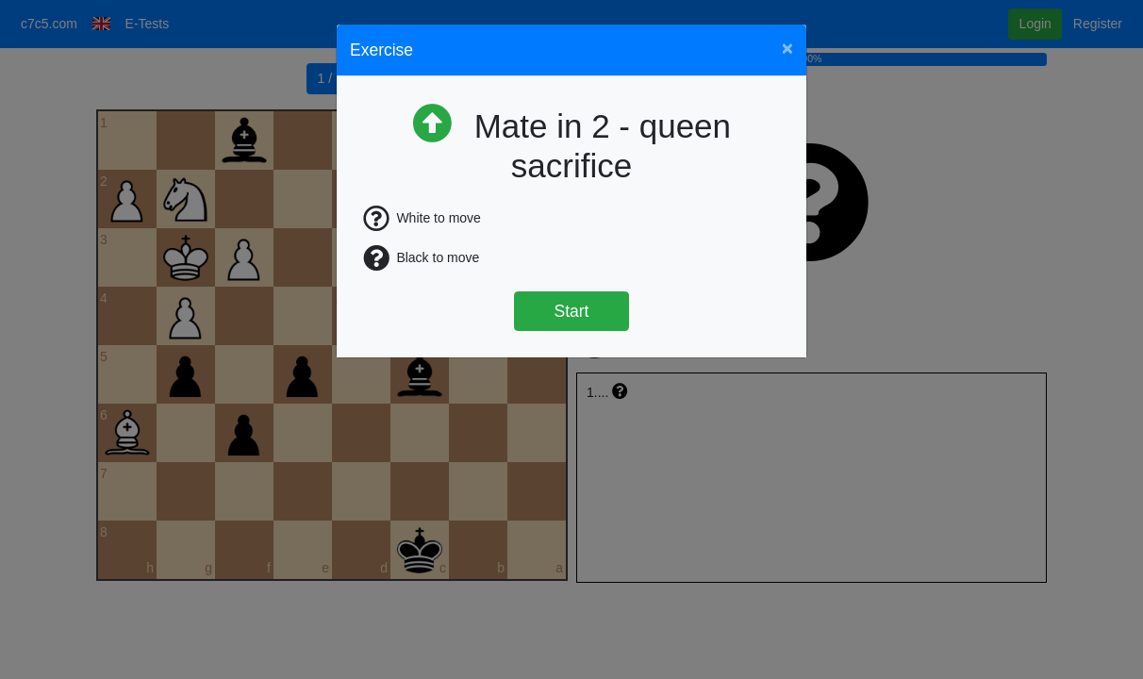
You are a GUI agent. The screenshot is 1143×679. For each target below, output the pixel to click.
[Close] (787, 48)
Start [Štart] (572, 311)
